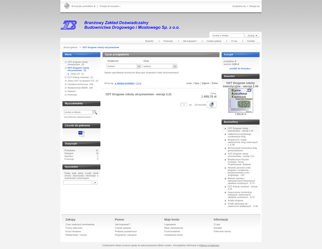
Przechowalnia (172, 231)
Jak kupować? (122, 224)
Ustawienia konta (173, 234)
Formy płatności (74, 227)
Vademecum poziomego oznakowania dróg (239, 135)
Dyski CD (75, 74)
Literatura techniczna (78, 84)
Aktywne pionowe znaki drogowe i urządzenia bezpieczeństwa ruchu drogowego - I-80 (239, 171)
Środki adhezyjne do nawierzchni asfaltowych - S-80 (243, 204)
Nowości (72, 91)
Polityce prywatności (209, 245)
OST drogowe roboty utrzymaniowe (78, 69)
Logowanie (170, 224)
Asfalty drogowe (235, 200)
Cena (138, 83)
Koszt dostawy (73, 231)
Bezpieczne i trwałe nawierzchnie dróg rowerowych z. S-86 (243, 142)
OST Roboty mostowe (78, 77)
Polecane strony (222, 231)
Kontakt (218, 227)
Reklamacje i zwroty (76, 234)
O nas (217, 224)
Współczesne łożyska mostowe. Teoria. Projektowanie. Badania (239, 162)
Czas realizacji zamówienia (80, 224)
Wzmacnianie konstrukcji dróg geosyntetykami (242, 149)
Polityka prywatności (126, 231)
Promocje (72, 94)
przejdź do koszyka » (240, 68)
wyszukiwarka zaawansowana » (78, 117)
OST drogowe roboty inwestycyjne (78, 63)
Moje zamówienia (173, 227)
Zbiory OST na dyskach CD (81, 81)
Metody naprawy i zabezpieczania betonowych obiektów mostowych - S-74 (241, 180)
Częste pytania (123, 227)
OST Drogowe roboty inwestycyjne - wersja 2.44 (240, 129)
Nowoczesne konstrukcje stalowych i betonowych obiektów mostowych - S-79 (241, 194)
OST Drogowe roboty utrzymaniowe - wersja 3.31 (241, 154)
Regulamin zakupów (126, 234)
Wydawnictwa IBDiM (77, 87)
